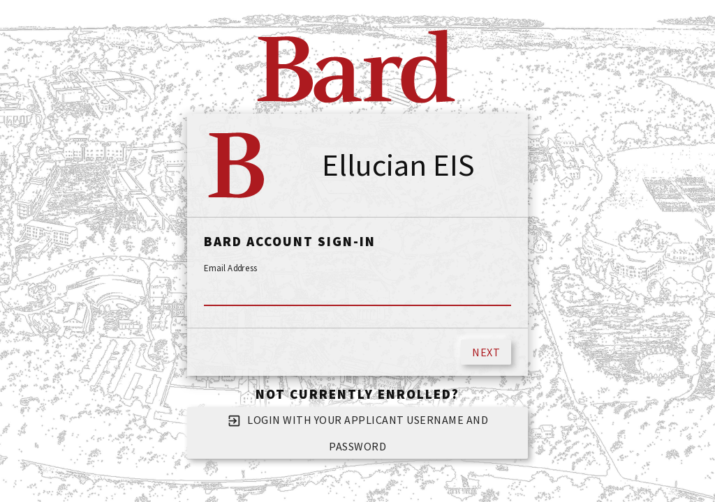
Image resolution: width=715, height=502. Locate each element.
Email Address (231, 268)
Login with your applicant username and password (358, 431)
